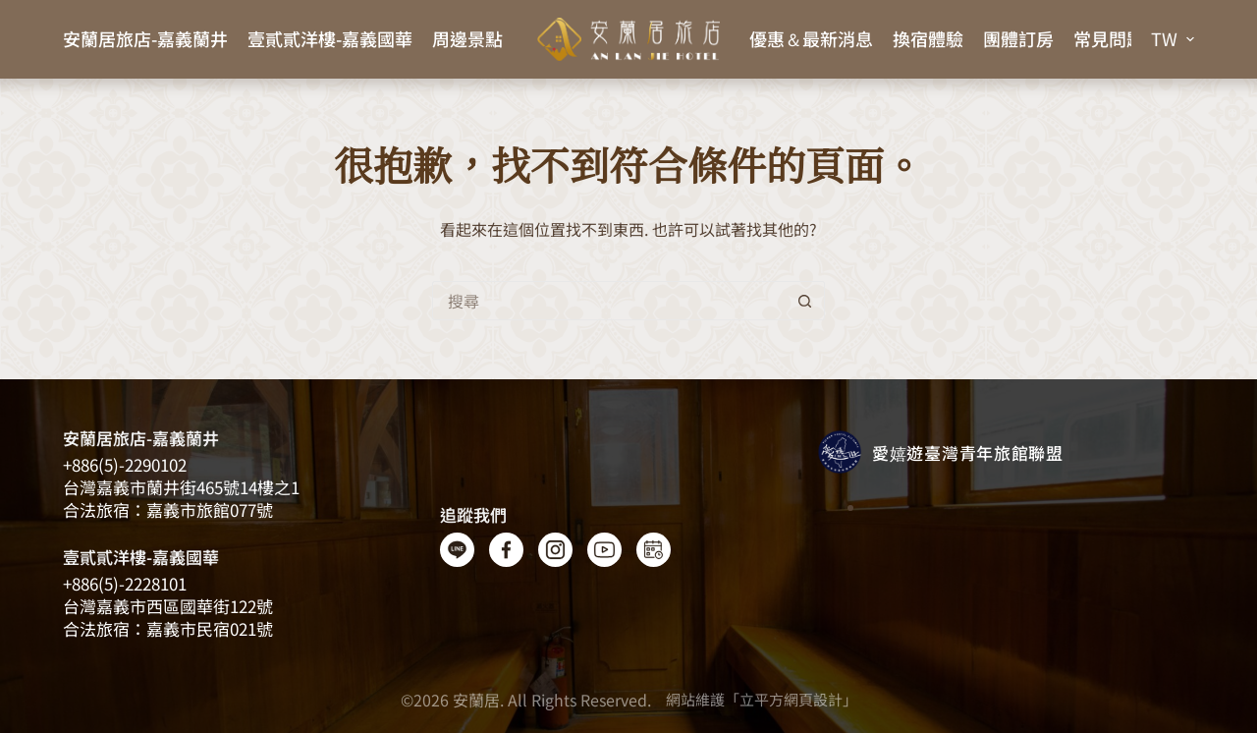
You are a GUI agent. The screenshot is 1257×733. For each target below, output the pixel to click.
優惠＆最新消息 (811, 38)
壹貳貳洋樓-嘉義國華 (329, 38)
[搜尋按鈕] (805, 300)
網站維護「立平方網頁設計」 (761, 699)
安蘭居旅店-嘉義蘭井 (145, 38)
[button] (1172, 39)
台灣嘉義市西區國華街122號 (168, 605)
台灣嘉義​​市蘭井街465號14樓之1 (181, 487)
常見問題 (1108, 38)
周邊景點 (467, 38)
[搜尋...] (609, 300)
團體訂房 (1018, 38)
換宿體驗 (928, 38)
